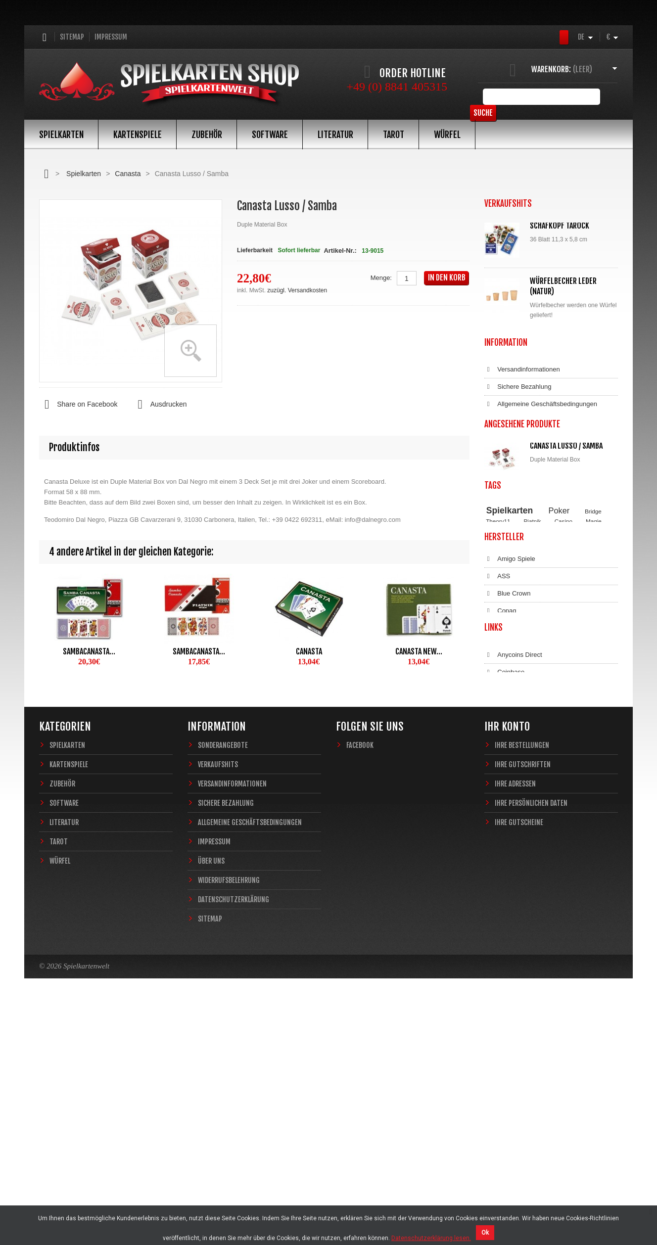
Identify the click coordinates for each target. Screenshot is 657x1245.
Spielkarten (61, 134)
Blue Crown (507, 761)
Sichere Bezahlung (517, 471)
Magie (594, 674)
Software (270, 134)
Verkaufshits (218, 1003)
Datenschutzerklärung (522, 541)
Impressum (110, 37)
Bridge (593, 663)
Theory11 (498, 674)
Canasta (128, 174)
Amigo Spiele (509, 727)
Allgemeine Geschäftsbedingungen (540, 489)
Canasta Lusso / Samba (566, 586)
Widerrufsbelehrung (519, 523)
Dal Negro (505, 796)
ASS (497, 744)
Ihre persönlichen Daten (531, 1041)
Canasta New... (418, 651)
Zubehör (206, 134)
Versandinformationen (522, 454)
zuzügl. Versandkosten (297, 290)
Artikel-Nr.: (340, 250)
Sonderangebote (223, 983)
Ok (485, 1232)
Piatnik (532, 674)
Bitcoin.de (504, 903)
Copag (500, 779)
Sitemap (72, 37)
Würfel (447, 134)
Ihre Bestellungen (522, 983)
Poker (559, 662)
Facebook (360, 983)
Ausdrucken (159, 405)
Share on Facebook (78, 405)
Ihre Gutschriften (523, 1003)
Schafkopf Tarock (559, 226)
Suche (602, 96)
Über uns (211, 1099)
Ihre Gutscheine (519, 1061)
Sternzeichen (542, 683)
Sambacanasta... (89, 651)
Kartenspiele (137, 134)
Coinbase (504, 885)
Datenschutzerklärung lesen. (431, 1238)
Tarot (393, 134)
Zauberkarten (503, 683)
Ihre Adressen (515, 1022)
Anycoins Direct (513, 868)
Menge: (381, 277)
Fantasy (573, 683)
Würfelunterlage (559, 346)
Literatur (335, 134)
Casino (563, 674)
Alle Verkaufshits (520, 406)
